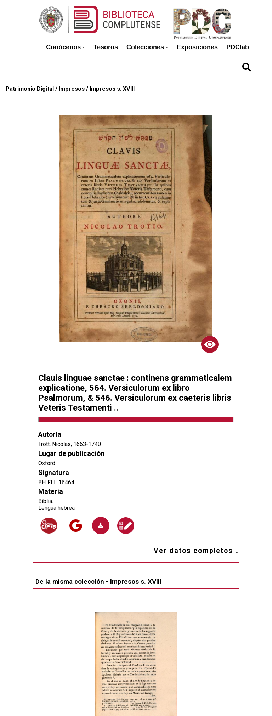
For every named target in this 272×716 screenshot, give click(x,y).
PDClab (237, 47)
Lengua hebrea (56, 507)
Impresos (72, 88)
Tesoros (106, 47)
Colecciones (147, 47)
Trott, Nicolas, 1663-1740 (69, 444)
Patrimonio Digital (30, 88)
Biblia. (45, 501)
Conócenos (65, 47)
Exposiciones (197, 47)
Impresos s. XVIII (112, 88)
